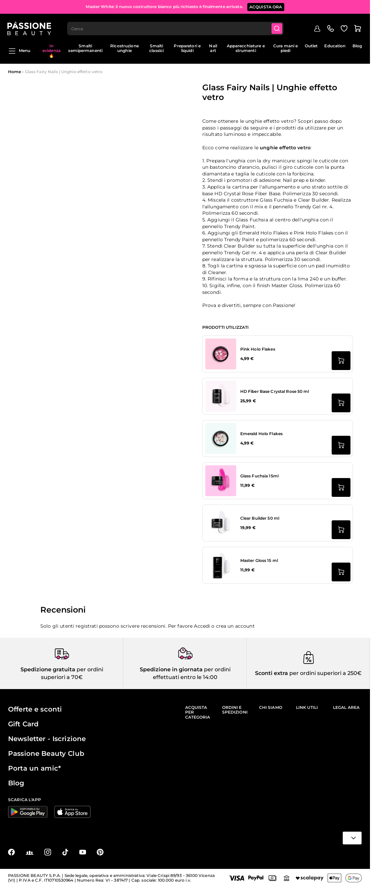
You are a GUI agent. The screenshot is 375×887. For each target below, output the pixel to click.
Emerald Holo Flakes (261, 433)
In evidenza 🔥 (51, 50)
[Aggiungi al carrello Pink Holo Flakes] (341, 360)
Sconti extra (271, 673)
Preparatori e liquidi (187, 48)
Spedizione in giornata (171, 669)
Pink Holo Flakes (257, 349)
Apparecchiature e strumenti (246, 48)
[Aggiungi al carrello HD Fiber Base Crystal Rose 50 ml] (341, 403)
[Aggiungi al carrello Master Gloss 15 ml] (341, 572)
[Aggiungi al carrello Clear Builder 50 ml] (341, 529)
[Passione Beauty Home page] (30, 25)
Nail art (213, 48)
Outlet (311, 45)
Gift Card (23, 724)
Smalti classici (156, 48)
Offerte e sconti (35, 709)
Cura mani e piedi (285, 48)
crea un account (235, 626)
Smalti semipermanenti (85, 48)
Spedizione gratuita (47, 669)
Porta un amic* (34, 768)
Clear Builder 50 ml (259, 518)
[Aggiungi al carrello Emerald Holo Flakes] (341, 445)
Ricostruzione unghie (124, 48)
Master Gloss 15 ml (259, 560)
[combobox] (176, 25)
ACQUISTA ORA (265, 6)
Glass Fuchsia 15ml (259, 475)
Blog (357, 45)
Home (14, 71)
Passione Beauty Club (46, 753)
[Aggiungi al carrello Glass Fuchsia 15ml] (341, 487)
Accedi (202, 626)
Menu (19, 51)
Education (334, 45)
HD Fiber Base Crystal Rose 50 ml (274, 391)
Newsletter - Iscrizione (47, 739)
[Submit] (278, 25)
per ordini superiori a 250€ (325, 673)
